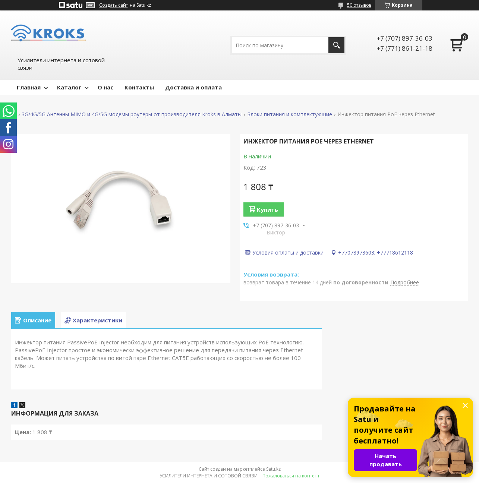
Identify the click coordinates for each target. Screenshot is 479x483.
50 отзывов (359, 5)
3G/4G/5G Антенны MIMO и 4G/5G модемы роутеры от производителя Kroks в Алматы (132, 114)
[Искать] (336, 45)
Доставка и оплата (193, 87)
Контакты (139, 87)
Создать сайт (113, 5)
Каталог (69, 87)
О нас (105, 87)
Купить (267, 209)
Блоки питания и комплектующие (289, 114)
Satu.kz (273, 469)
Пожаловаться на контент (290, 476)
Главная (29, 87)
